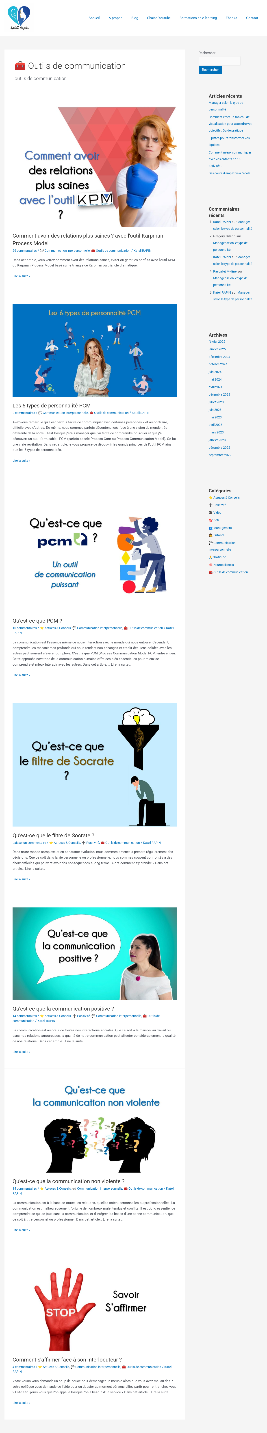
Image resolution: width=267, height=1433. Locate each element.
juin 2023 (215, 444)
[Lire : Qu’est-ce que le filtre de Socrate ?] (95, 765)
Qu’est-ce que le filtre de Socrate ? (56, 835)
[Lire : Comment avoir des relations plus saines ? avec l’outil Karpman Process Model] (95, 165)
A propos (128, 18)
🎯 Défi (214, 554)
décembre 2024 (220, 391)
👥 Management (221, 562)
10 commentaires (26, 628)
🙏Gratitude (218, 591)
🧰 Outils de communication (119, 251)
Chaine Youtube (166, 18)
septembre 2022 (221, 489)
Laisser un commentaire (31, 843)
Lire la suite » (23, 275)
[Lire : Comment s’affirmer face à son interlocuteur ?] (95, 1304)
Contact (253, 18)
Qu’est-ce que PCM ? (39, 620)
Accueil (108, 18)
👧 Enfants (217, 569)
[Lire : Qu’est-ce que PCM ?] (95, 550)
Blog (144, 18)
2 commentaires (25, 413)
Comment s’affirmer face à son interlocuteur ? (71, 1359)
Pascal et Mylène (226, 299)
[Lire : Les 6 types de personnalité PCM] (95, 350)
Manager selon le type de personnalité (232, 242)
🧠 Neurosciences (223, 599)
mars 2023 (216, 466)
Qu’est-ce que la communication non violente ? (72, 1181)
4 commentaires (25, 1367)
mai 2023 (215, 451)
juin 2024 (215, 406)
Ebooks (235, 18)
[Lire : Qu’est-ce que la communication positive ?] (95, 953)
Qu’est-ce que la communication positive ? (67, 1008)
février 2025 (217, 376)
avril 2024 (216, 421)
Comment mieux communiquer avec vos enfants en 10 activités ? (227, 166)
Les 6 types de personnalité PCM (55, 405)
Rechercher (207, 53)
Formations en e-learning (203, 18)
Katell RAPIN (222, 236)
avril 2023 (216, 459)
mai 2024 (215, 413)
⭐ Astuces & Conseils (59, 628)
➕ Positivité (97, 843)
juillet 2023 (217, 436)
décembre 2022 (220, 482)
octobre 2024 (218, 398)
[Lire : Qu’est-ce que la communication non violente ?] (95, 1126)
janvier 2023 (218, 474)
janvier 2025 (218, 383)
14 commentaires (26, 1016)
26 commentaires (26, 251)
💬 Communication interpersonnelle (69, 251)
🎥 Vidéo (216, 547)
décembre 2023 (220, 428)
